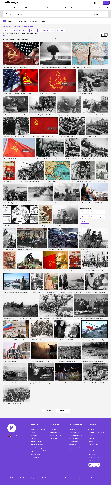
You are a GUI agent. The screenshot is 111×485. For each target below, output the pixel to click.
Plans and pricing (55, 432)
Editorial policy (69, 478)
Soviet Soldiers (84, 249)
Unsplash (91, 451)
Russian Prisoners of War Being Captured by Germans (76, 292)
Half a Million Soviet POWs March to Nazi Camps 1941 (21, 404)
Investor (91, 441)
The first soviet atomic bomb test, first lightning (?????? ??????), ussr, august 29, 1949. (67, 67)
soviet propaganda (47, 30)
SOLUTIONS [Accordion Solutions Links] (54, 424)
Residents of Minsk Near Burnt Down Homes (51, 159)
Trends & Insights (74, 438)
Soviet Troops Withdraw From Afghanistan (17, 292)
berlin (33, 30)
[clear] (83, 14)
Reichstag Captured (10, 203)
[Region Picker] (14, 436)
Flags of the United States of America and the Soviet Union (22, 93)
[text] (45, 14)
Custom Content (36, 441)
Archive (33, 438)
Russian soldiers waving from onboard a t (85, 181)
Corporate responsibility (96, 432)
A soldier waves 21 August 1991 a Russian (17, 340)
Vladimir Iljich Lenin (50, 271)
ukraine (60, 30)
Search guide (72, 444)
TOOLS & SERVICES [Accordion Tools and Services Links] (75, 424)
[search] (7, 14)
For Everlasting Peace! (11, 271)
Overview (53, 429)
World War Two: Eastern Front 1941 (51, 318)
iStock (90, 448)
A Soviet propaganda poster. (13, 181)
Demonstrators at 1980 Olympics (92, 203)
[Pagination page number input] (44, 410)
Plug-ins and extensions (76, 435)
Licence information (91, 478)
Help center (92, 460)
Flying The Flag (63, 115)
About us (91, 429)
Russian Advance (34, 203)
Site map (101, 478)
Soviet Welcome (59, 226)
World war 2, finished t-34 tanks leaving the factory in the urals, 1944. (25, 115)
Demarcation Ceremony (85, 93)
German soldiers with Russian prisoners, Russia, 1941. (20, 136)
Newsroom (91, 438)
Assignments (54, 438)
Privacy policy (79, 478)
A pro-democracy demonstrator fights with (31, 271)
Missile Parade (91, 136)
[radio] (102, 34)
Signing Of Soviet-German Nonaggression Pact (43, 383)
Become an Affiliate (94, 457)
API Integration (73, 441)
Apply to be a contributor (39, 451)
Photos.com (92, 454)
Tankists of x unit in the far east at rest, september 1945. (34, 181)
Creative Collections (37, 444)
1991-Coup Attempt (10, 361)
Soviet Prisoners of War (67, 136)
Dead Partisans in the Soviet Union (93, 361)
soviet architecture (20, 30)
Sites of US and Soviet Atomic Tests (15, 226)
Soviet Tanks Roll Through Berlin (14, 383)
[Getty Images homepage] (12, 3)
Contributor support (37, 448)
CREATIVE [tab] (22, 21)
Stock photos (35, 454)
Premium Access (55, 435)
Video (33, 432)
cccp (7, 30)
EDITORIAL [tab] (33, 21)
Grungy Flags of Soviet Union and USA (16, 67)
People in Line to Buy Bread (26, 249)
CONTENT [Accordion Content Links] (35, 424)
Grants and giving (93, 444)
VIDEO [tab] (43, 21)
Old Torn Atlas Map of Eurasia (82, 67)
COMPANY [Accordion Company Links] (92, 424)
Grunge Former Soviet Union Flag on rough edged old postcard (50, 136)
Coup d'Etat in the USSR (56, 249)
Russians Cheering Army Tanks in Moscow (45, 361)
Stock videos (35, 457)
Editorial (34, 435)
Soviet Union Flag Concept (48, 93)
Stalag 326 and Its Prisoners (67, 361)
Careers (90, 435)
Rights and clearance (75, 432)
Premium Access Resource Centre (77, 448)
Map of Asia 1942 (51, 181)
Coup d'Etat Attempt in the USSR (66, 383)
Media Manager (74, 429)
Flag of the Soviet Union (11, 159)
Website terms (59, 478)
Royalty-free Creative (38, 429)
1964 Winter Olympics (38, 340)
